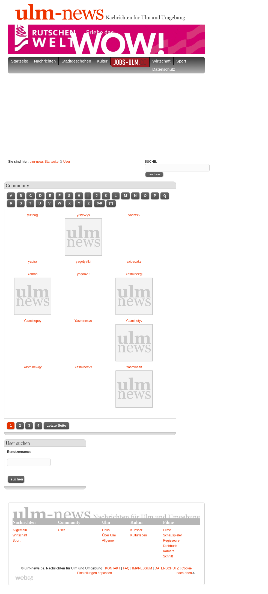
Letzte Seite (56, 425)
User (66, 162)
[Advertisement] (106, 114)
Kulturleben (138, 535)
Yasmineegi (134, 274)
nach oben (184, 573)
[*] (111, 203)
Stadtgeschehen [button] (76, 61)
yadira (32, 261)
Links (106, 530)
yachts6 (133, 215)
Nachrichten (45, 61)
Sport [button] (181, 61)
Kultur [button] (102, 61)
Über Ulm (109, 535)
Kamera (168, 551)
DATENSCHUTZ (167, 568)
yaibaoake (134, 261)
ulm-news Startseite (44, 162)
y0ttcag (32, 215)
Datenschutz (163, 69)
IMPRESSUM (142, 568)
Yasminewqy (32, 367)
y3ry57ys (83, 215)
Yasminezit (134, 367)
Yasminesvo (83, 321)
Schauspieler (172, 535)
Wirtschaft (20, 535)
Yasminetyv (134, 321)
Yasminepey (32, 321)
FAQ (126, 568)
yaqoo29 (83, 274)
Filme (167, 530)
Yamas (32, 274)
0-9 (99, 203)
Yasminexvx (83, 367)
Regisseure (171, 540)
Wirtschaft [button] (161, 61)
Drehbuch (170, 546)
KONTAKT (112, 568)
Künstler (136, 530)
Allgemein (20, 530)
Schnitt (168, 556)
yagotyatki (83, 261)
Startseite (19, 61)
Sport (16, 540)
